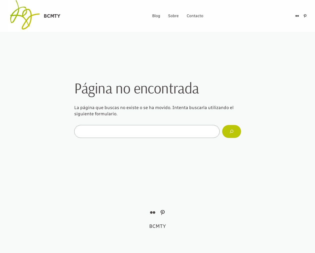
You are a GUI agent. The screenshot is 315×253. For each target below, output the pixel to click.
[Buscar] (231, 131)
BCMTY (52, 16)
